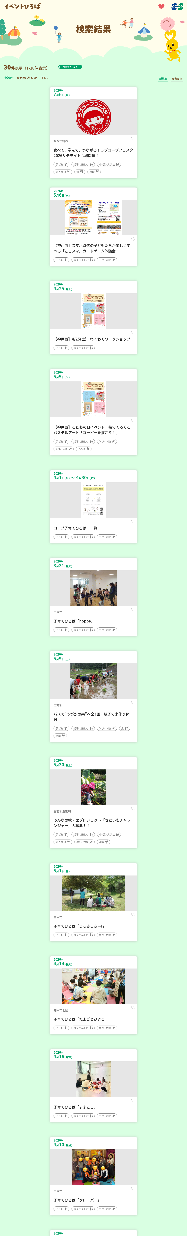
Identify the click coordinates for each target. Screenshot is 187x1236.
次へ (102, 1094)
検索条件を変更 (79, 67)
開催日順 (177, 78)
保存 (82, 141)
